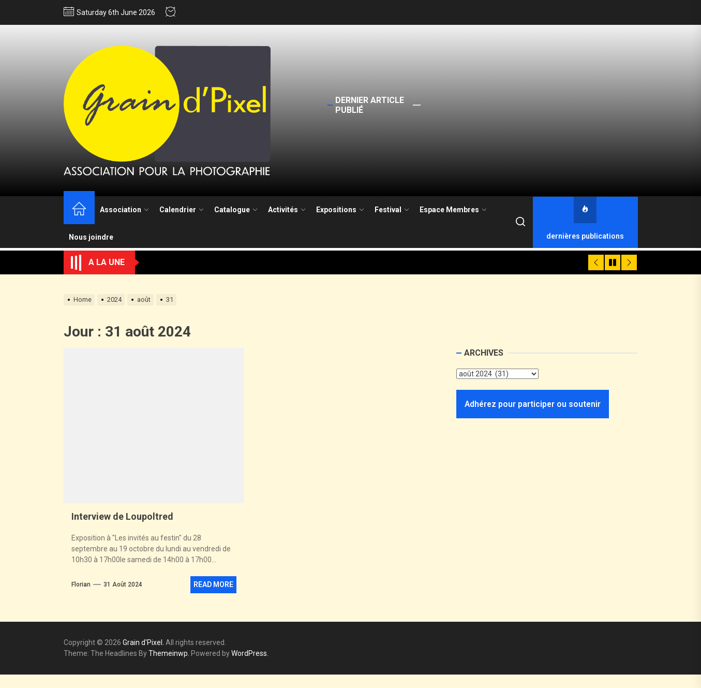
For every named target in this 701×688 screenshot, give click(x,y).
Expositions (340, 210)
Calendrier (181, 210)
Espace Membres (453, 210)
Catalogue (236, 210)
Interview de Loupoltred (122, 516)
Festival (392, 210)
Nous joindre (91, 237)
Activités (287, 210)
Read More (213, 584)
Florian (81, 584)
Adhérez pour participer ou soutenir (533, 404)
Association (124, 210)
